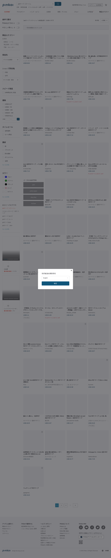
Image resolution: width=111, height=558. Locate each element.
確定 (55, 283)
